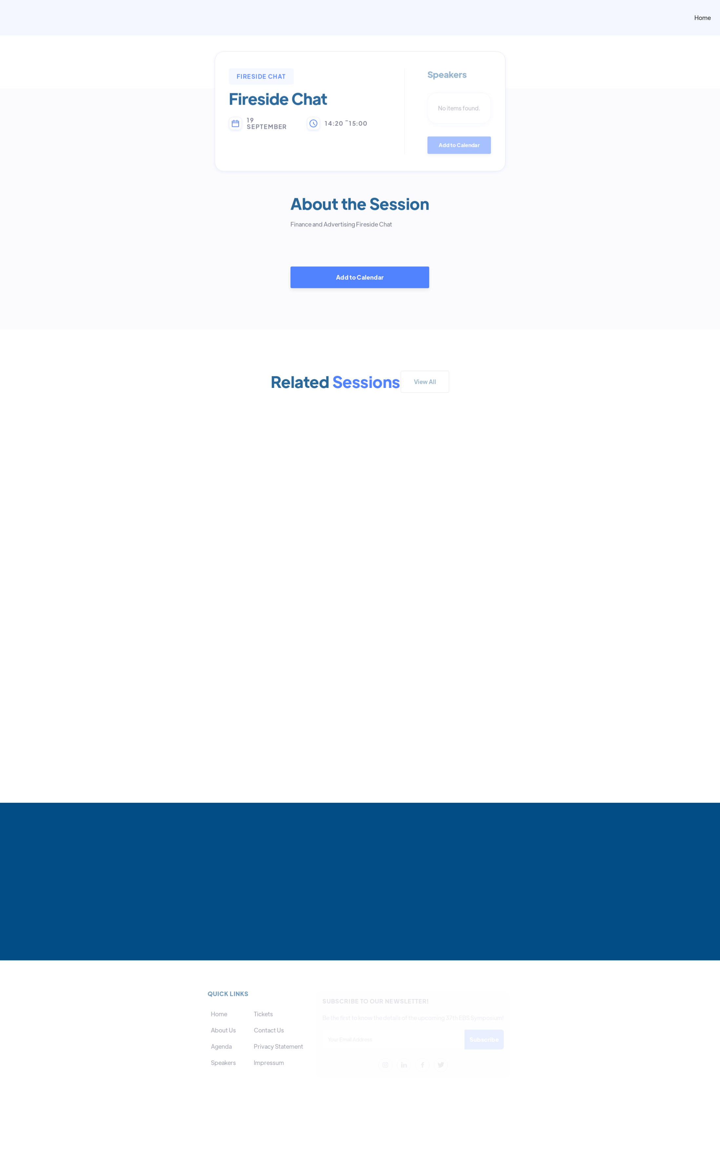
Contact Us (269, 1030)
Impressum (269, 1062)
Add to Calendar (459, 145)
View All (425, 381)
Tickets (263, 1014)
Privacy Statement (278, 1046)
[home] (410, 17)
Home (702, 17)
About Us (223, 1030)
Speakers (223, 1062)
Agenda (221, 1046)
